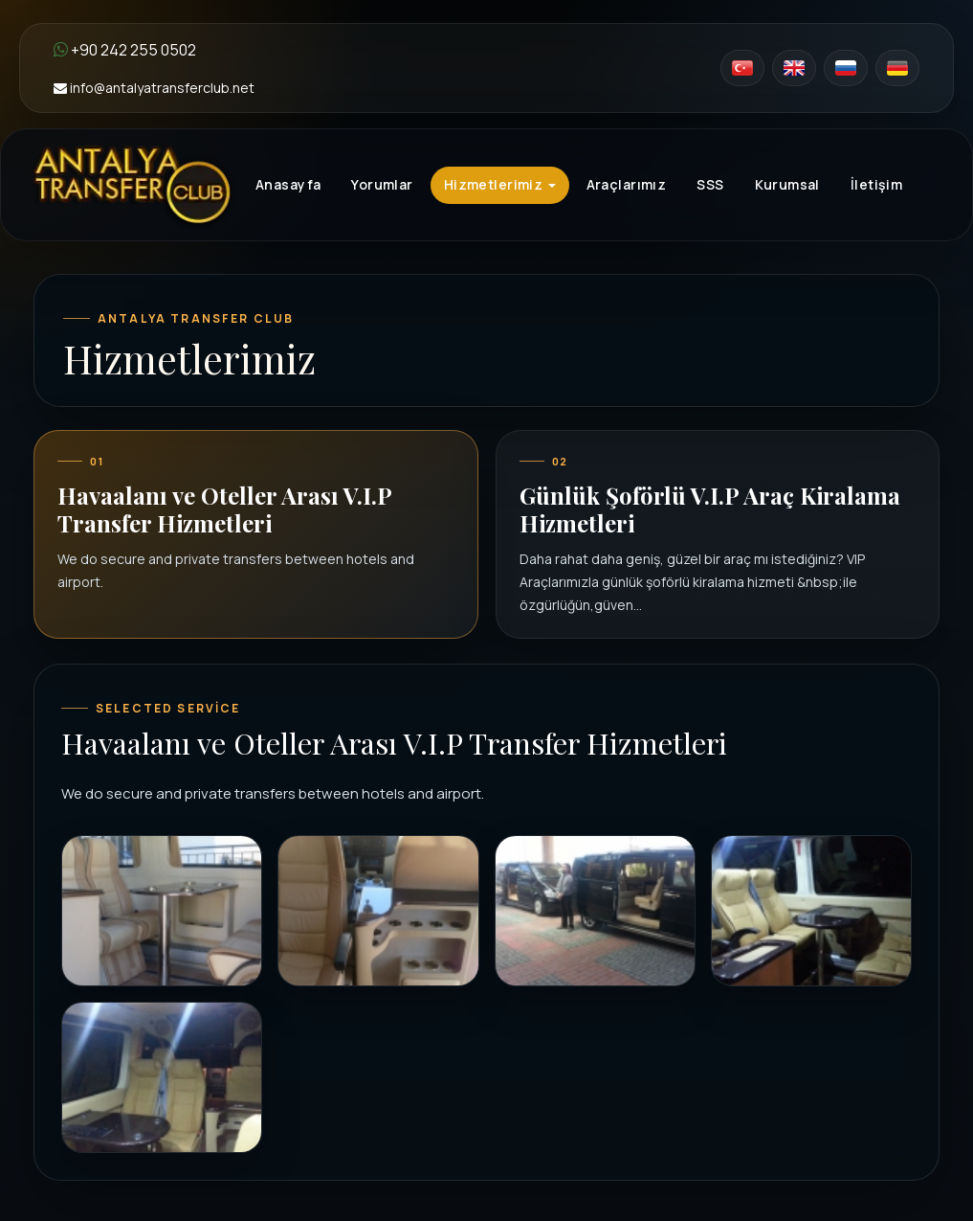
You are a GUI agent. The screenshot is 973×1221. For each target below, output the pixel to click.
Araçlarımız (626, 184)
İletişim (876, 184)
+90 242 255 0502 (125, 49)
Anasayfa (288, 184)
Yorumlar (381, 184)
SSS (710, 184)
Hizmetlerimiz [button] (500, 184)
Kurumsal (787, 184)
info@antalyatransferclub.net (154, 88)
